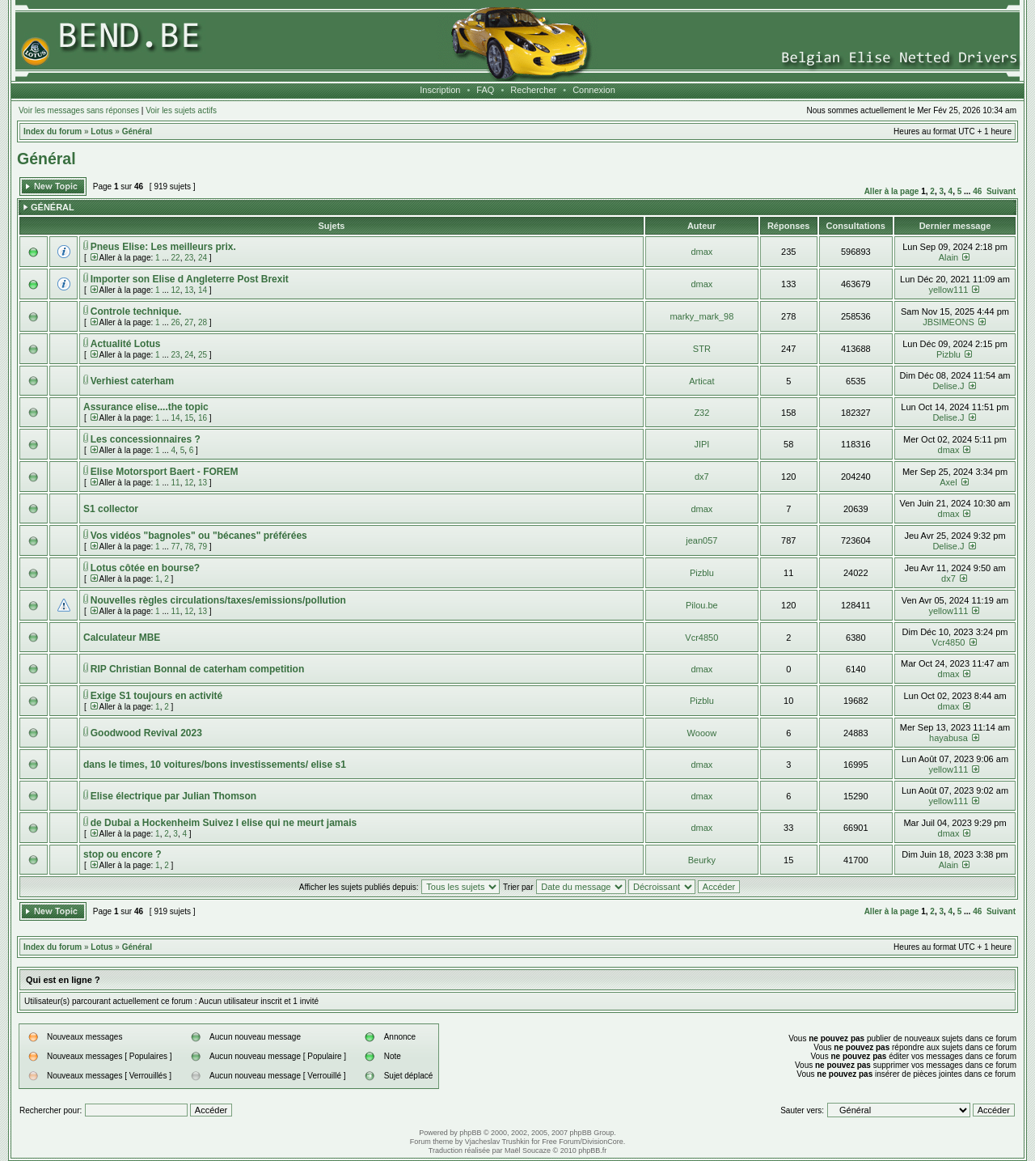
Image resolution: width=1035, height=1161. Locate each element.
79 (202, 546)
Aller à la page (891, 191)
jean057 (701, 540)
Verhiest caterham (132, 381)
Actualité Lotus (126, 344)
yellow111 (949, 289)
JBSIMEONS (948, 322)
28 (202, 322)
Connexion (593, 90)
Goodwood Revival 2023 (146, 733)
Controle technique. (136, 311)
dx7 (702, 476)
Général (137, 131)
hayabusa (948, 738)
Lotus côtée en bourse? (145, 568)
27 (188, 322)
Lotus (101, 131)
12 (175, 290)
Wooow (701, 733)
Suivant (1001, 191)
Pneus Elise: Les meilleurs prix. (163, 246)
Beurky (702, 860)
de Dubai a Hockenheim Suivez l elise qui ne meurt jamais (224, 822)
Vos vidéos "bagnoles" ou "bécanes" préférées (199, 535)
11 (175, 482)
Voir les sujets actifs (181, 110)
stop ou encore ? (122, 854)
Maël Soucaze (528, 1150)
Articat (701, 381)
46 (977, 191)
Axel (948, 482)
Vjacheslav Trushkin (497, 1142)
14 (202, 290)
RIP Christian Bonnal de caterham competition (198, 669)
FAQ (485, 90)
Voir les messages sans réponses (79, 110)
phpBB (470, 1133)
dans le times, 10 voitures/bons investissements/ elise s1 (214, 764)
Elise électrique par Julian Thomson (173, 796)
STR (702, 349)
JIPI (701, 444)
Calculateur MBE (121, 637)
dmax (701, 251)
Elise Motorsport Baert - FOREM (165, 471)
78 (188, 546)
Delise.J (948, 386)
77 (175, 546)
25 (202, 354)
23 (188, 257)
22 (175, 257)
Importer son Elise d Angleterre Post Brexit (190, 279)
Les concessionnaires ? (146, 439)
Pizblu (948, 354)
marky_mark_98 (701, 316)
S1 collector (110, 509)
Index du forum (52, 131)
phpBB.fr (592, 1150)
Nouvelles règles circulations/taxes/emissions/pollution (218, 600)
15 (188, 417)
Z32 (701, 412)
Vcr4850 (701, 637)
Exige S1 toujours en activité (156, 695)
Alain (948, 257)
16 (202, 417)
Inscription (440, 90)
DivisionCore (602, 1142)
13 (188, 290)
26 (175, 322)
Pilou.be (702, 605)
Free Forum (561, 1142)
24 (202, 257)
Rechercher (533, 90)
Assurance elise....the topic (146, 407)
